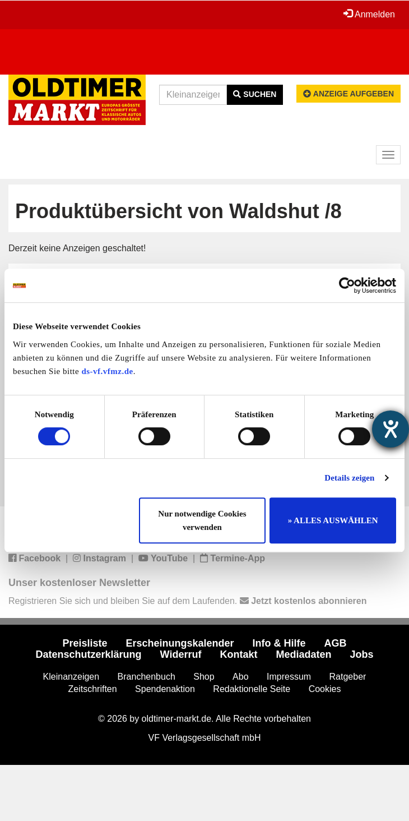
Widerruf (181, 654)
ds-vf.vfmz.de (107, 371)
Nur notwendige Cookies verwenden (202, 520)
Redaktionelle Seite (251, 689)
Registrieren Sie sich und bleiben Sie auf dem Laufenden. (187, 601)
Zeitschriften (92, 689)
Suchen (254, 94)
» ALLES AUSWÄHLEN (333, 520)
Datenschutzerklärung (89, 654)
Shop (203, 676)
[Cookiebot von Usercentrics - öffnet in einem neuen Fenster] (347, 285)
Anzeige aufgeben (348, 93)
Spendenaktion (165, 689)
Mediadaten (303, 654)
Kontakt (238, 654)
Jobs (361, 654)
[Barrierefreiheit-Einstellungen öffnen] (390, 429)
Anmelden (369, 14)
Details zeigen (349, 477)
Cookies (325, 689)
